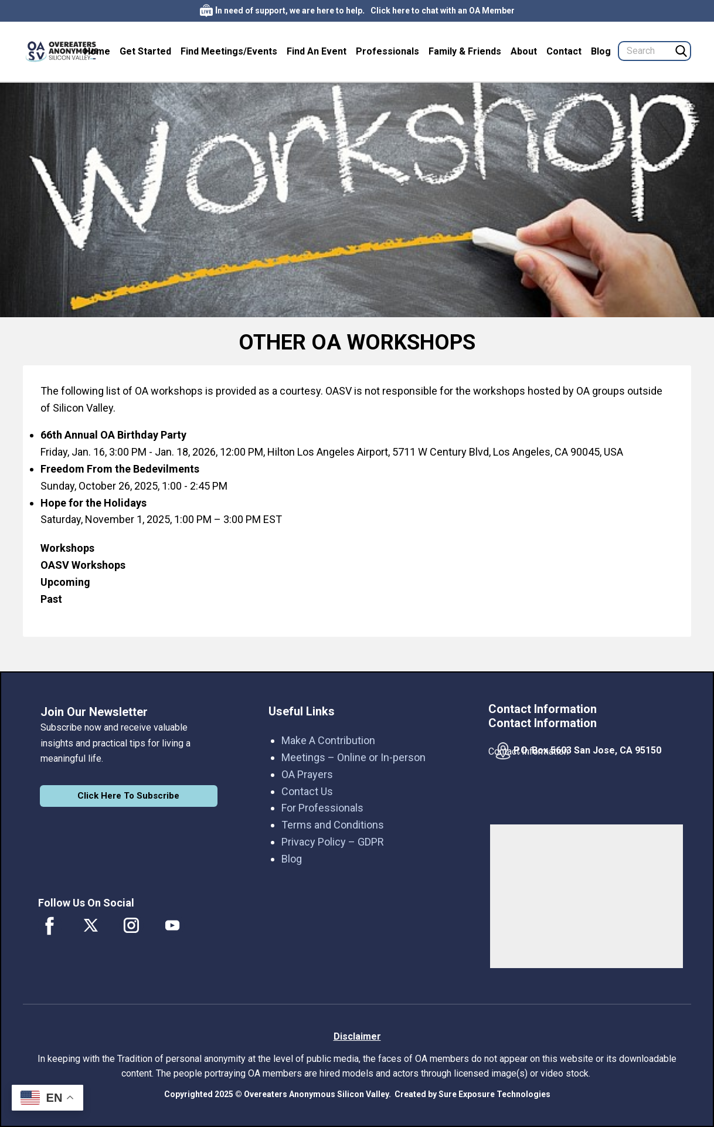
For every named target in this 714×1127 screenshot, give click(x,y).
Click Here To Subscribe (128, 795)
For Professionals (322, 808)
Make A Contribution (328, 740)
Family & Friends (465, 51)
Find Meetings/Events (229, 51)
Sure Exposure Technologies (494, 1094)
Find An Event (316, 51)
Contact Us (307, 791)
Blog (601, 51)
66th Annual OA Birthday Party (113, 435)
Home (97, 51)
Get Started (145, 51)
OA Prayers (307, 774)
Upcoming (65, 582)
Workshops (67, 548)
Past (52, 599)
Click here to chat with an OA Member (442, 10)
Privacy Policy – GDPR (332, 842)
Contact (564, 51)
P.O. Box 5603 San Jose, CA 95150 (587, 750)
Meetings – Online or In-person (353, 757)
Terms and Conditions (332, 825)
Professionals (387, 51)
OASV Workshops (82, 565)
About (524, 51)
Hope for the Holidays (93, 503)
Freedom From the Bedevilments (119, 469)
